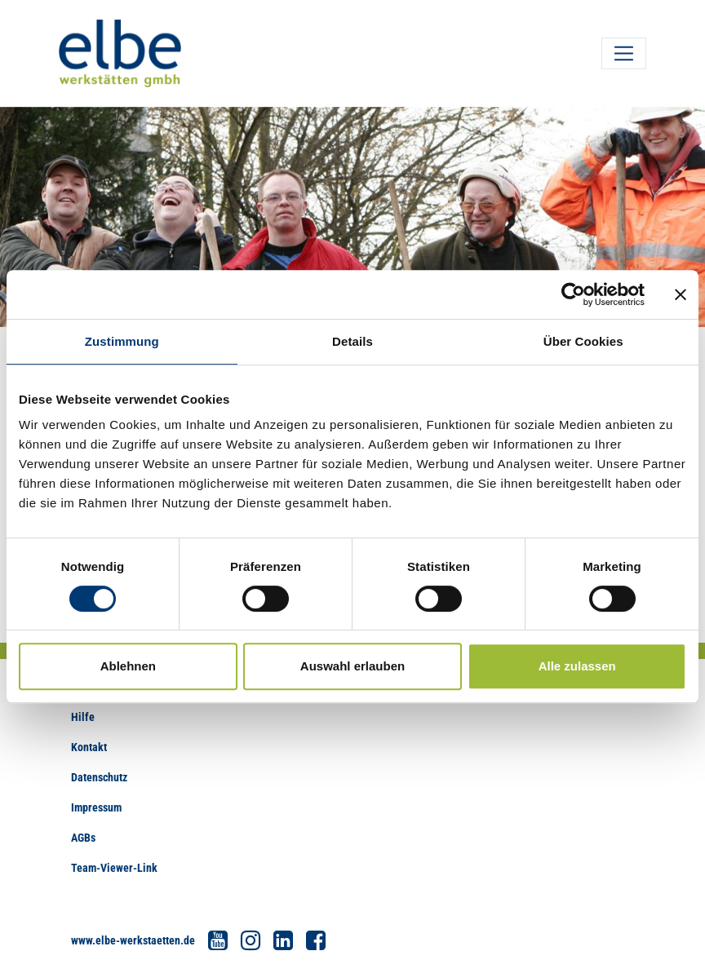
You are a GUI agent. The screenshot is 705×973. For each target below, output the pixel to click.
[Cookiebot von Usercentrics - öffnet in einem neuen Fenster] (573, 294)
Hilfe (83, 716)
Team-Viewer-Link (114, 867)
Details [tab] (352, 341)
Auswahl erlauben (352, 666)
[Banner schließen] (680, 294)
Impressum (96, 807)
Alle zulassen (577, 666)
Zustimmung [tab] (122, 341)
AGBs (83, 837)
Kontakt (89, 747)
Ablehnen (128, 666)
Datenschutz (99, 777)
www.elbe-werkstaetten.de (133, 940)
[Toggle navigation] (623, 53)
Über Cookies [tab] (583, 341)
